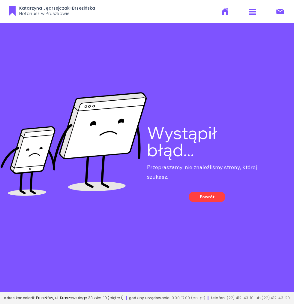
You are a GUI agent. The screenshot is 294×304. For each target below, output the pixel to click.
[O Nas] (225, 11)
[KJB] (12, 11)
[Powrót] (207, 197)
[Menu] (252, 11)
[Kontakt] (280, 11)
